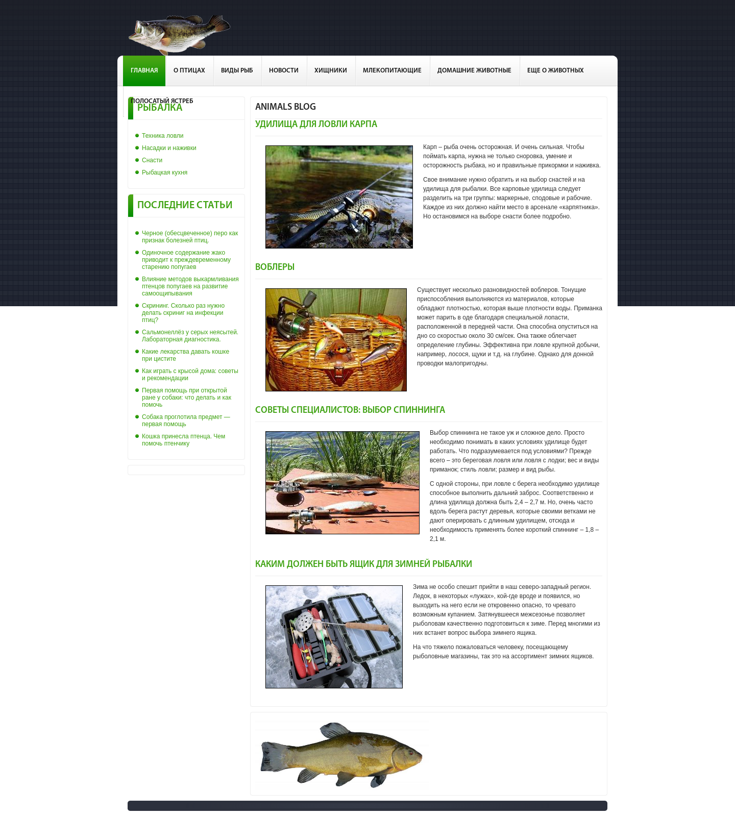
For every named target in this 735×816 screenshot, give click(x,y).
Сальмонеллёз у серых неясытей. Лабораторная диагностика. (190, 336)
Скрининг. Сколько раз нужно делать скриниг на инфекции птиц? (183, 313)
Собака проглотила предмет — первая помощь (186, 420)
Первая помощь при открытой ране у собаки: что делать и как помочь (186, 397)
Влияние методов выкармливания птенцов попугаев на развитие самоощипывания (190, 286)
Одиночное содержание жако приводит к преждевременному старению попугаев (186, 259)
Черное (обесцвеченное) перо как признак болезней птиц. (190, 237)
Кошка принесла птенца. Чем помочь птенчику (183, 440)
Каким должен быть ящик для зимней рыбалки (363, 565)
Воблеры (275, 268)
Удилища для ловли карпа (316, 125)
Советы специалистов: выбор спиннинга (350, 410)
